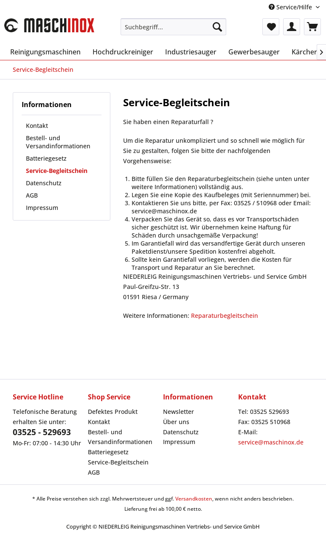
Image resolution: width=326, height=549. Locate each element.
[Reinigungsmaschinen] (45, 52)
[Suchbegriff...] (174, 26)
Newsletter (178, 412)
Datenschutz (44, 183)
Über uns (176, 422)
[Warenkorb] (312, 26)
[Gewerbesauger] (254, 52)
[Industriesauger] (190, 52)
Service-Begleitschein (56, 171)
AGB (32, 195)
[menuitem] (174, 26)
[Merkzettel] (270, 26)
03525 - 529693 (42, 432)
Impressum (42, 208)
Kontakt (37, 126)
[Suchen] (217, 26)
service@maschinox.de (271, 442)
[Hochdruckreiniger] (123, 52)
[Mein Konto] (291, 26)
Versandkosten (193, 498)
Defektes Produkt (113, 412)
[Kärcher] (304, 52)
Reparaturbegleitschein (224, 315)
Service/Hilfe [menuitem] (291, 7)
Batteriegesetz (46, 158)
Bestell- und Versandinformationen (58, 142)
